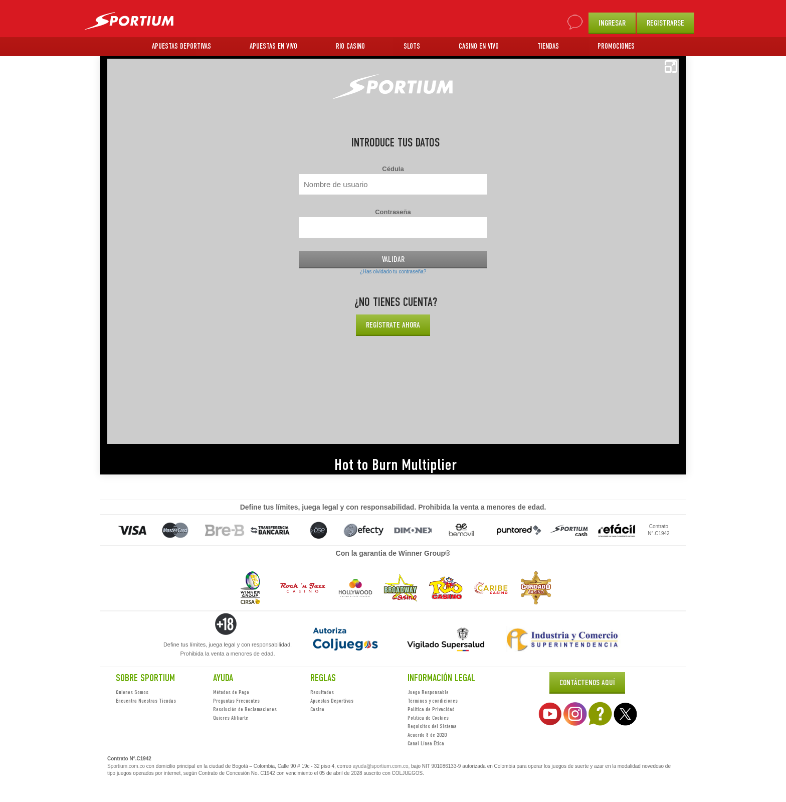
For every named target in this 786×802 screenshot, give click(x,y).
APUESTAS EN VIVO (273, 46)
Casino (317, 709)
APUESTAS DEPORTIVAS (181, 46)
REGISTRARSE (665, 23)
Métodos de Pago (231, 692)
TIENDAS (548, 46)
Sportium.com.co (126, 766)
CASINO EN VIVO (479, 46)
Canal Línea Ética (426, 743)
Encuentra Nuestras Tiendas (146, 700)
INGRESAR (612, 23)
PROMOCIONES (616, 46)
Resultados (322, 692)
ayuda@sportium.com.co (381, 766)
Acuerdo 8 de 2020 (427, 734)
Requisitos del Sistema (432, 726)
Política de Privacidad (431, 709)
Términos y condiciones (433, 700)
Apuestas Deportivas (331, 700)
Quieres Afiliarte (230, 717)
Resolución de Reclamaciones (245, 709)
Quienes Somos (132, 692)
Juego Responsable (428, 692)
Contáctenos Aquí (587, 682)
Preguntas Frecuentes (236, 700)
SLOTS (412, 46)
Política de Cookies (428, 717)
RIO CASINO (350, 46)
